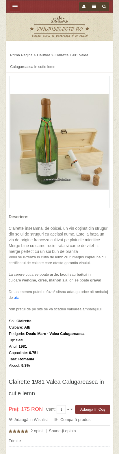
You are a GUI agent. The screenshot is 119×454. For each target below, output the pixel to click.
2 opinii (37, 431)
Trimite (15, 440)
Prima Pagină (21, 55)
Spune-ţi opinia (62, 431)
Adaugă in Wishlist (31, 419)
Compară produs (75, 419)
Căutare (43, 55)
